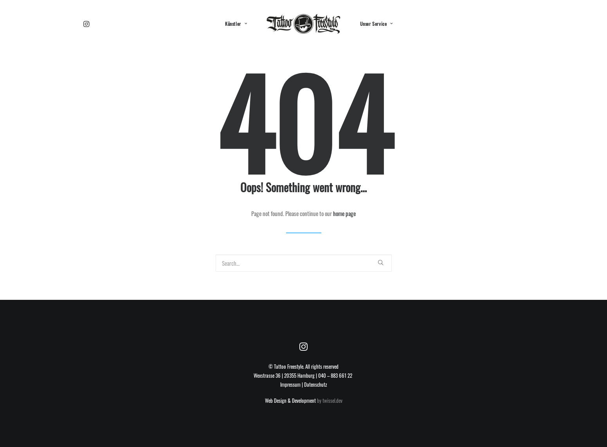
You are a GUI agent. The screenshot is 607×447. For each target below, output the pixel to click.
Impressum (290, 384)
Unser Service (376, 23)
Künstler (236, 23)
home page (344, 213)
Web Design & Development (290, 400)
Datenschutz (315, 384)
